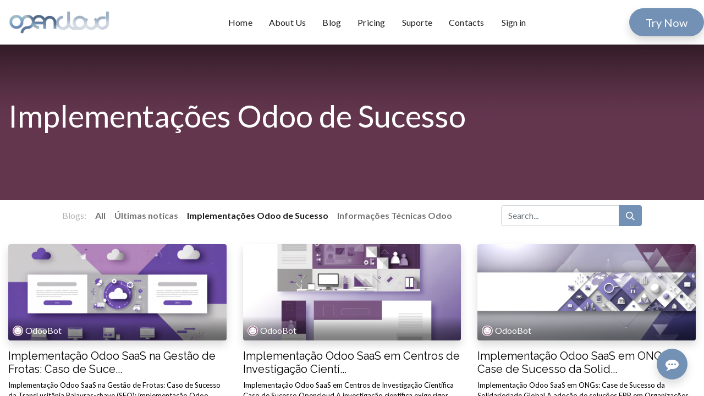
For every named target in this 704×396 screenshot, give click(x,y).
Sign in (514, 22)
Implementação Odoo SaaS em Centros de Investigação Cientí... (351, 362)
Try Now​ (667, 22)
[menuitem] (244, 22)
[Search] (630, 215)
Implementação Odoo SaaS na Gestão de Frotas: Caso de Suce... (112, 362)
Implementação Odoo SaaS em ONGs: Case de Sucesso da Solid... (573, 362)
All (100, 215)
